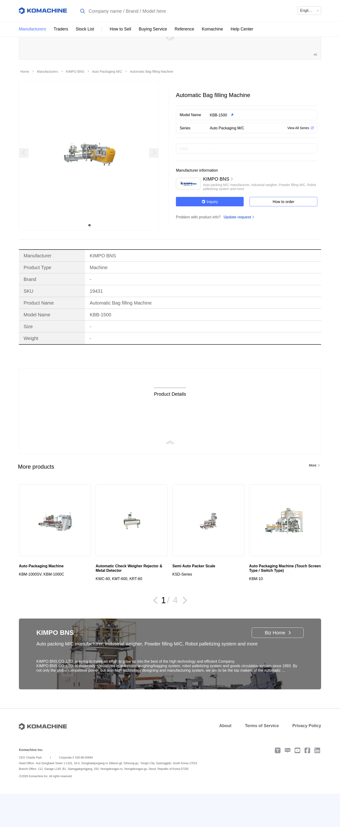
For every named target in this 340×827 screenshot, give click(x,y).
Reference (184, 29)
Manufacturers (32, 29)
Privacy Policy (306, 759)
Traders (61, 29)
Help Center (242, 29)
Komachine (212, 29)
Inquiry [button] (210, 235)
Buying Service (153, 29)
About (225, 759)
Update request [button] (237, 250)
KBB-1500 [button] (218, 148)
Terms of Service (262, 759)
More (312, 498)
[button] (256, 148)
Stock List (85, 29)
